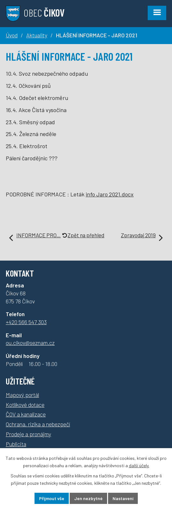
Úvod (12, 35)
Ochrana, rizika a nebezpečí (38, 424)
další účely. (139, 465)
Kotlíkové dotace (25, 404)
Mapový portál (22, 394)
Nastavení (123, 498)
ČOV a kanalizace (26, 414)
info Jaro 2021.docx (110, 194)
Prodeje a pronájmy (28, 434)
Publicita (16, 443)
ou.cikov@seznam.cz (30, 342)
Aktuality (36, 35)
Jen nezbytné (88, 498)
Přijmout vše (51, 498)
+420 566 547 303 (26, 321)
